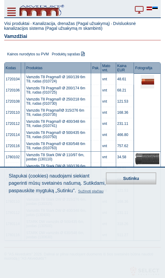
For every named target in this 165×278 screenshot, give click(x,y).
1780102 (13, 157)
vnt (104, 79)
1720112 (13, 124)
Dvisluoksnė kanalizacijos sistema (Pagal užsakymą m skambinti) (70, 26)
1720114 (13, 135)
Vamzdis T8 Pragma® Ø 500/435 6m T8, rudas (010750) (55, 135)
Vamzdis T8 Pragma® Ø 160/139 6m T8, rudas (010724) (55, 79)
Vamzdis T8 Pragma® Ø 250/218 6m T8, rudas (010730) (55, 101)
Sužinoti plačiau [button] (90, 191)
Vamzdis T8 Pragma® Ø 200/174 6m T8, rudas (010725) (55, 90)
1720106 (13, 90)
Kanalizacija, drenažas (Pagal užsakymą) (71, 23)
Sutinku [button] (131, 178)
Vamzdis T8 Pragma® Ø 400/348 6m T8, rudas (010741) (55, 123)
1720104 (13, 79)
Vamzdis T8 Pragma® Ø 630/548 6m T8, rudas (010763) (55, 146)
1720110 (13, 112)
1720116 (13, 146)
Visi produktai (17, 23)
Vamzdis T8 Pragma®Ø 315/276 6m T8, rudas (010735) (55, 112)
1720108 (13, 101)
